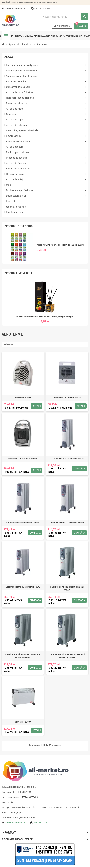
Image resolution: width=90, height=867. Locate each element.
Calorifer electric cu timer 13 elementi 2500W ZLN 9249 (67, 656)
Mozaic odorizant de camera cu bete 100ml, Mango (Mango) (44, 317)
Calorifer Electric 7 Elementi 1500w (67, 458)
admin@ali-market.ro (15, 822)
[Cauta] (64, 16)
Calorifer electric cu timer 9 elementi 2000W (67, 588)
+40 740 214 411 (42, 822)
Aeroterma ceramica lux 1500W (23, 458)
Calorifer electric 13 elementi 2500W (23, 587)
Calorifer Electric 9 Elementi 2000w (22, 523)
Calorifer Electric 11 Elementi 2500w (67, 523)
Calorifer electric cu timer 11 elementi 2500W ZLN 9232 (22, 656)
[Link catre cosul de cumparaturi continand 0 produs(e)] (81, 26)
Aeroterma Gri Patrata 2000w (67, 398)
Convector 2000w (23, 722)
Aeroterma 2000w (23, 398)
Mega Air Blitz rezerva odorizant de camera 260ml (60, 245)
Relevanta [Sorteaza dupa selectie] (8, 344)
